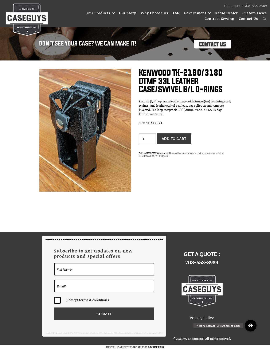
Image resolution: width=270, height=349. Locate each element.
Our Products (98, 13)
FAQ (176, 13)
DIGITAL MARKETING (119, 347)
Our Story (127, 13)
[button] (265, 19)
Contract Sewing (219, 19)
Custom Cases (254, 13)
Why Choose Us (154, 13)
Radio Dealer (226, 13)
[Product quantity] (147, 138)
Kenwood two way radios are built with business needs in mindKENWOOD (181, 154)
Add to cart (174, 139)
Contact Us (248, 19)
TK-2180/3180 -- (163, 155)
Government (195, 13)
